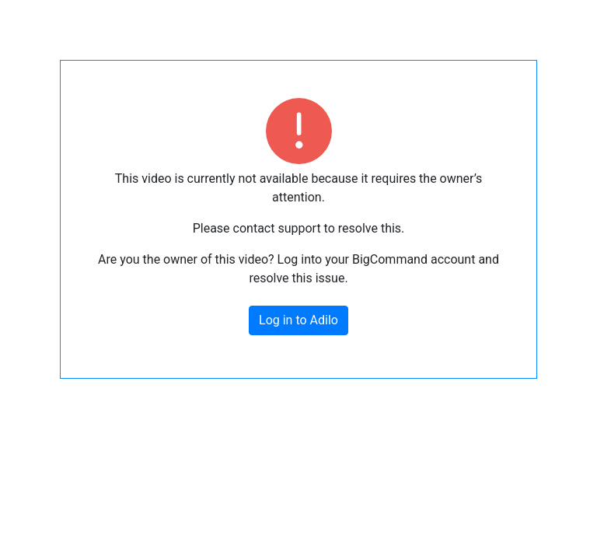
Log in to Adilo (298, 320)
